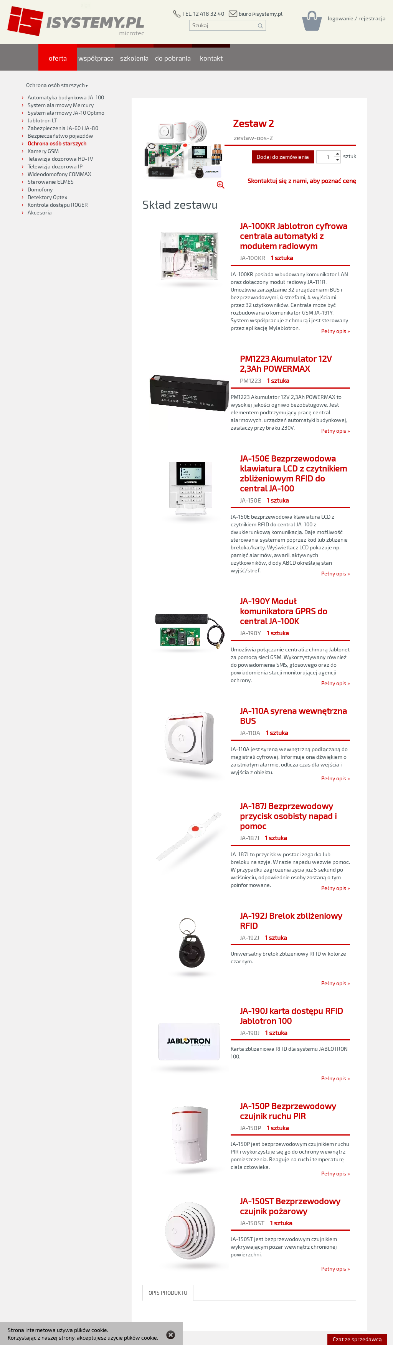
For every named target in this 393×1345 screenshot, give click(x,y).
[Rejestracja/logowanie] (357, 18)
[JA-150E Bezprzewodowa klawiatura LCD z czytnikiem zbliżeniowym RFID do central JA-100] (249, 513)
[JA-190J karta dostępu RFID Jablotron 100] (249, 1042)
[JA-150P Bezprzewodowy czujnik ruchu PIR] (249, 1137)
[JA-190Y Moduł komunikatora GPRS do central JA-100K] (249, 640)
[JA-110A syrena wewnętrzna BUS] (249, 742)
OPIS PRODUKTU (168, 1292)
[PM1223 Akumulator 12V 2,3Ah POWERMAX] (249, 392)
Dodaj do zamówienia (283, 156)
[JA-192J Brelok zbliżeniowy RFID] (249, 947)
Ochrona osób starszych (55, 85)
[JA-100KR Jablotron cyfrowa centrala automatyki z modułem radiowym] (249, 276)
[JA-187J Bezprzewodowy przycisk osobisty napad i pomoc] (249, 845)
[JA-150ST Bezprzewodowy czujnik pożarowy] (249, 1232)
